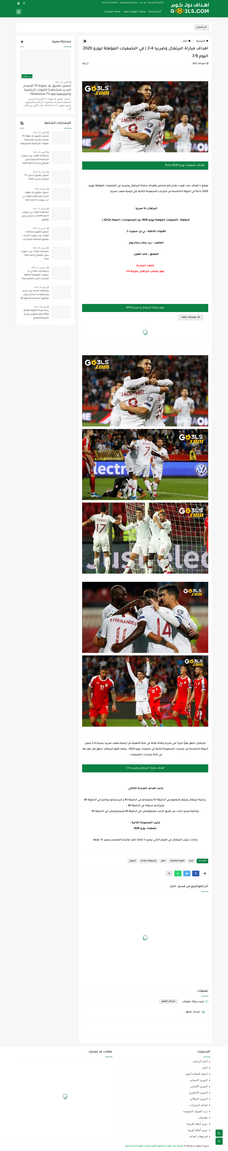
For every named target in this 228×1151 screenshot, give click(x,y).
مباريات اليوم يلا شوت (134, 12)
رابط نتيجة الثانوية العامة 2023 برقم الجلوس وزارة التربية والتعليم (36, 314)
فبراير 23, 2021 (39, 208)
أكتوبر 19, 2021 (61, 82)
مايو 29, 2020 (40, 189)
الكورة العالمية (177, 861)
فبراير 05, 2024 (39, 248)
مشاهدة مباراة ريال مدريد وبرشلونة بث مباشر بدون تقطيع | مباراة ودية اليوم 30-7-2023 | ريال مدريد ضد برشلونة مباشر (34, 295)
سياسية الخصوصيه (129, 3)
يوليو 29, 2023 (40, 287)
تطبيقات (203, 1117)
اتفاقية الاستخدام (110, 3)
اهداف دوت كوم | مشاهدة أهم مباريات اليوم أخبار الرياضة (154, 1146)
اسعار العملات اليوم (197, 1073)
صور (163, 861)
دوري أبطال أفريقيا (197, 1123)
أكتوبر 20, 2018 (39, 152)
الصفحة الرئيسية (155, 3)
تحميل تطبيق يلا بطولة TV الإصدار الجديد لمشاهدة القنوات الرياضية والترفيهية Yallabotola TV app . (47, 90)
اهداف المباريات (112, 12)
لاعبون (132, 861)
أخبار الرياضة (154, 12)
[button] (195, 873)
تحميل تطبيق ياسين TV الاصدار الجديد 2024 (36, 177)
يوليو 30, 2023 (40, 307)
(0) (85, 64)
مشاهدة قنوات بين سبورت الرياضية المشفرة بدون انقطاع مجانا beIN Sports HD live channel (35, 160)
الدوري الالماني (199, 1086)
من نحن (142, 3)
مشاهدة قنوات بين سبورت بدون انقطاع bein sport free (35, 255)
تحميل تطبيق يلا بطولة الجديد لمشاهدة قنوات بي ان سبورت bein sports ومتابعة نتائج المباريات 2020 (34, 196)
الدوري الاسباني (199, 1080)
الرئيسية (202, 41)
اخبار (187, 41)
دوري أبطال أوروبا (198, 1130)
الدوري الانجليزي (198, 1092)
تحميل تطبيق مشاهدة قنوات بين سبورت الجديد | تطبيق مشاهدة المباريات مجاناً (35, 236)
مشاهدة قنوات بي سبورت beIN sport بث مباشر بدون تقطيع (35, 216)
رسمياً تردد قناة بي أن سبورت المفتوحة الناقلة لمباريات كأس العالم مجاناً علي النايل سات (35, 275)
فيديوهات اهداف (148, 861)
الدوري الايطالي (199, 1098)
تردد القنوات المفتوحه (195, 1111)
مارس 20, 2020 (39, 228)
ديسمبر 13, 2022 (39, 267)
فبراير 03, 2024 (39, 172)
